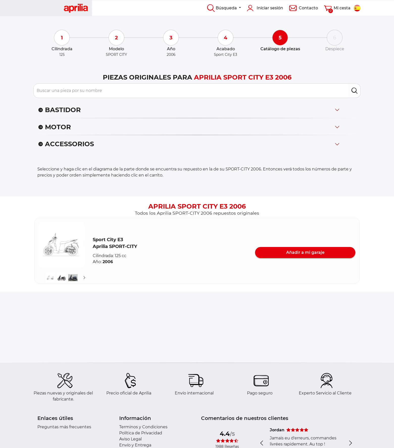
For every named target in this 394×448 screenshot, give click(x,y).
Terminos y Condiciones (143, 427)
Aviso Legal (130, 439)
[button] (62, 245)
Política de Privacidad (140, 433)
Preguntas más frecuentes (64, 427)
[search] (354, 90)
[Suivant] (84, 277)
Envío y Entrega (135, 445)
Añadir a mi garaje (305, 252)
